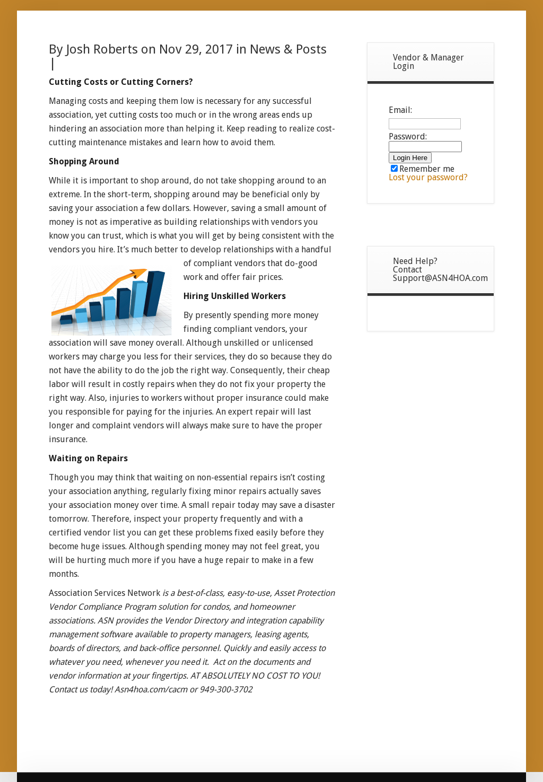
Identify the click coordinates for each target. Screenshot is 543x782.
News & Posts (288, 49)
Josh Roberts (102, 49)
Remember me (422, 169)
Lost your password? (428, 177)
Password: (425, 141)
